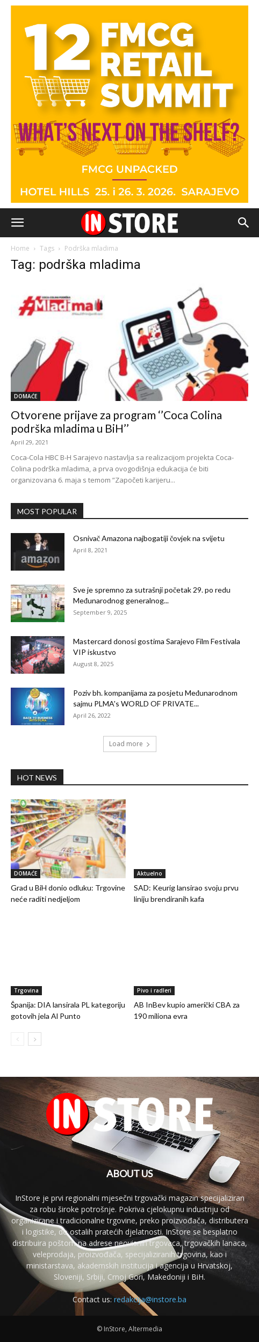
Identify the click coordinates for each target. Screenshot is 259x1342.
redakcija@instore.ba (150, 1299)
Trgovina (26, 990)
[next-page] (34, 1039)
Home (20, 248)
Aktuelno (149, 873)
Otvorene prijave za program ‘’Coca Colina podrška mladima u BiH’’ (116, 421)
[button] (17, 222)
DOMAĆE (25, 396)
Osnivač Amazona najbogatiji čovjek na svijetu (149, 538)
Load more (129, 743)
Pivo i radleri (154, 990)
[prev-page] (17, 1039)
